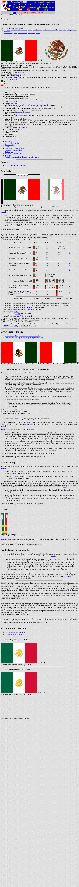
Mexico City (28, 112)
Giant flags (8, 155)
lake (9, 31)
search (15, 33)
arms (44, 30)
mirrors (38, 33)
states (34, 30)
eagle (60, 30)
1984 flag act (9, 152)
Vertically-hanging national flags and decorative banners (22, 157)
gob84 (3, 212)
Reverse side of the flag (12, 143)
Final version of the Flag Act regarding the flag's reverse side (28, 419)
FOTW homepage (8, 33)
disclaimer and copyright (24, 33)
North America (16, 103)
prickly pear (69, 30)
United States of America (27, 105)
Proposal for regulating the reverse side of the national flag (23, 336)
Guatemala (41, 105)
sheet (57, 30)
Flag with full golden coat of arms (15, 634)
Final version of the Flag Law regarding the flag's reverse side (24, 337)
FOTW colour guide (11, 79)
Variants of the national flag (13, 150)
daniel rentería (19, 28)
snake (64, 30)
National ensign (9, 145)
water (5, 31)
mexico (8, 30)
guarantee (30, 30)
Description (8, 141)
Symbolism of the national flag (14, 148)
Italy (17, 76)
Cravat (7, 146)
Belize (50, 105)
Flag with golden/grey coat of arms (15, 632)
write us (33, 33)
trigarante (39, 30)
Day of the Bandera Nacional (14, 153)
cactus (75, 30)
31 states (18, 112)
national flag (23, 30)
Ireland (22, 76)
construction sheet (50, 30)
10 (70, 293)
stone (2, 31)
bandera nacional (15, 30)
